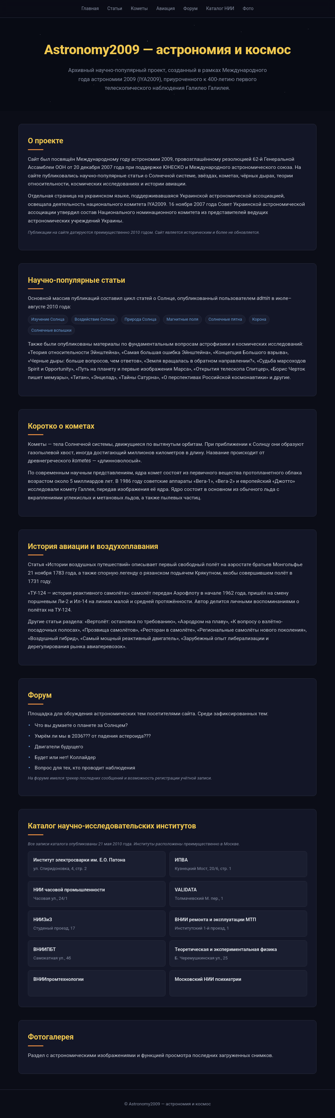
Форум (190, 8)
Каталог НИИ (220, 8)
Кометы (139, 8)
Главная (90, 8)
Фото (248, 8)
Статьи (114, 8)
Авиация (165, 8)
